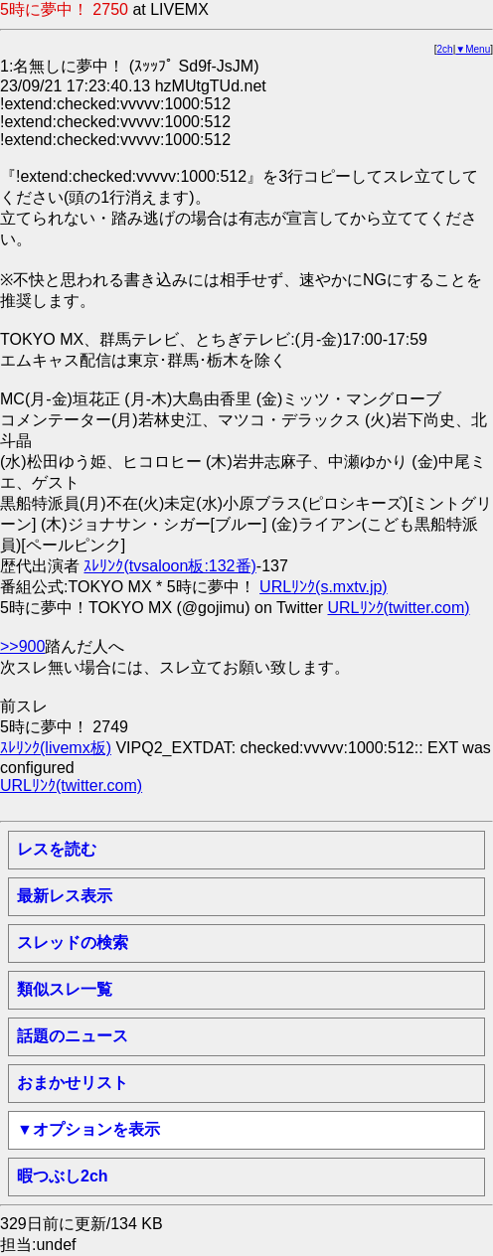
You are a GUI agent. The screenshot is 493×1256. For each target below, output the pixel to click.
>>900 (22, 646)
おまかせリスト (72, 1082)
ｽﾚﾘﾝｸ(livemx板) (55, 747)
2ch (445, 49)
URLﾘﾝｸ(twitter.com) (399, 607)
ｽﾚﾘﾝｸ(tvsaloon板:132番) (169, 565)
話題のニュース (72, 1035)
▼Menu (472, 49)
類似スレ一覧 (64, 989)
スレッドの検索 (72, 942)
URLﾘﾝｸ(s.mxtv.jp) (323, 586)
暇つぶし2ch (62, 1176)
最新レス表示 (64, 895)
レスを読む (56, 849)
